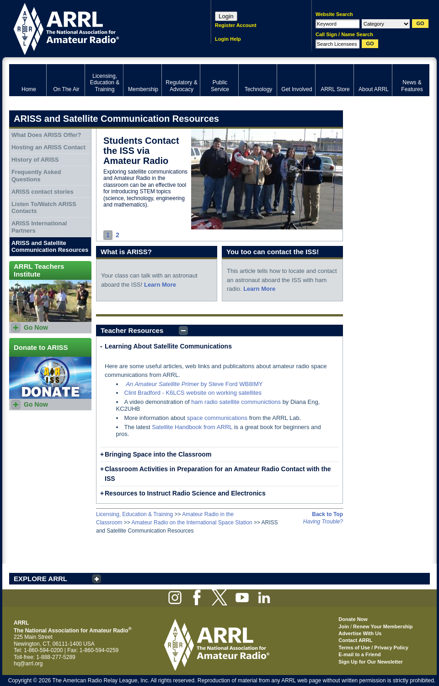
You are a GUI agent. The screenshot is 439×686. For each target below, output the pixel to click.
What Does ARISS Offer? (46, 134)
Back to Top (327, 514)
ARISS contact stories (42, 191)
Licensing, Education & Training (134, 514)
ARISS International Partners (39, 227)
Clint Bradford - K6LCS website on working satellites (193, 392)
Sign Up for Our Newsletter (370, 661)
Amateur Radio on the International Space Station (191, 522)
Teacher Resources (132, 330)
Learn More (160, 284)
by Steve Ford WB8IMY (194, 384)
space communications (217, 417)
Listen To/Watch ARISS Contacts (43, 208)
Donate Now (353, 619)
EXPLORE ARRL (40, 579)
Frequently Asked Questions (36, 176)
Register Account (236, 25)
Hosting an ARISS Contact (48, 147)
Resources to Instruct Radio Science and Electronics (185, 493)
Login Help (228, 39)
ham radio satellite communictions (236, 401)
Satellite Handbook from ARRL (192, 427)
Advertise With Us (359, 633)
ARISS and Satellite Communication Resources (49, 247)
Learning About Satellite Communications (168, 346)
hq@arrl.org (28, 663)
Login (226, 16)
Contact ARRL (355, 640)
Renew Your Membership (382, 626)
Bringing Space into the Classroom (158, 454)
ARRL (98, 27)
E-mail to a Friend (359, 654)
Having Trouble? (323, 521)
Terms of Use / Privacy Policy (373, 647)
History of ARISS (35, 159)
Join (343, 626)
